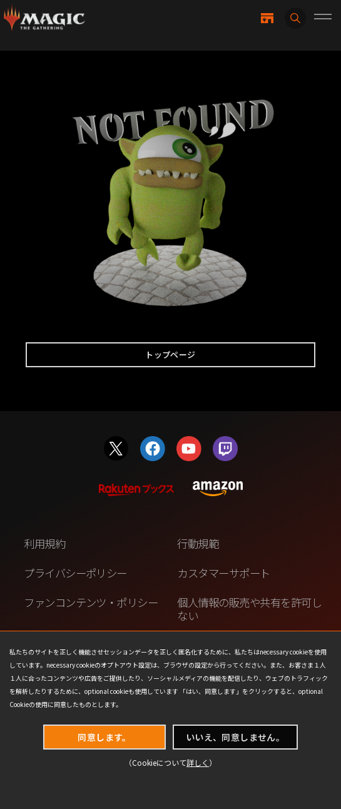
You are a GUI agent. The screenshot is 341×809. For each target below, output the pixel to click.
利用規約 (44, 543)
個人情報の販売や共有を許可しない (249, 608)
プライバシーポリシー (75, 573)
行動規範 (197, 543)
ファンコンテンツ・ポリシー (91, 602)
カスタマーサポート (223, 573)
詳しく (197, 762)
